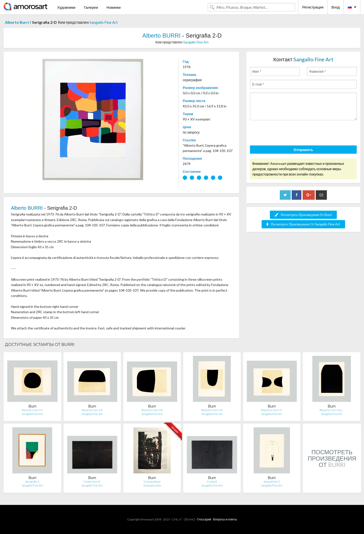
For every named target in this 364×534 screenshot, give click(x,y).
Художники (66, 7)
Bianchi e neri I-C (271, 410)
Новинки (113, 7)
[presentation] (287, 133)
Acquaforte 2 (272, 481)
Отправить (303, 149)
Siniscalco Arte (152, 485)
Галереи (91, 7)
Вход (335, 7)
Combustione (152, 481)
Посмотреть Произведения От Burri (303, 215)
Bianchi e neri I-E (92, 410)
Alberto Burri (17, 22)
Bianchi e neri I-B (152, 410)
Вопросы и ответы (225, 519)
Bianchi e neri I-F (32, 410)
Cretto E (212, 481)
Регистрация (312, 7)
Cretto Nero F (92, 481)
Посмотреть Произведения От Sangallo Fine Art (303, 224)
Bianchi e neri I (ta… (332, 410)
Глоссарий (204, 519)
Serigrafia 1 (32, 481)
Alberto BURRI (161, 35)
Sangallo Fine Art (104, 22)
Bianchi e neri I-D (212, 410)
